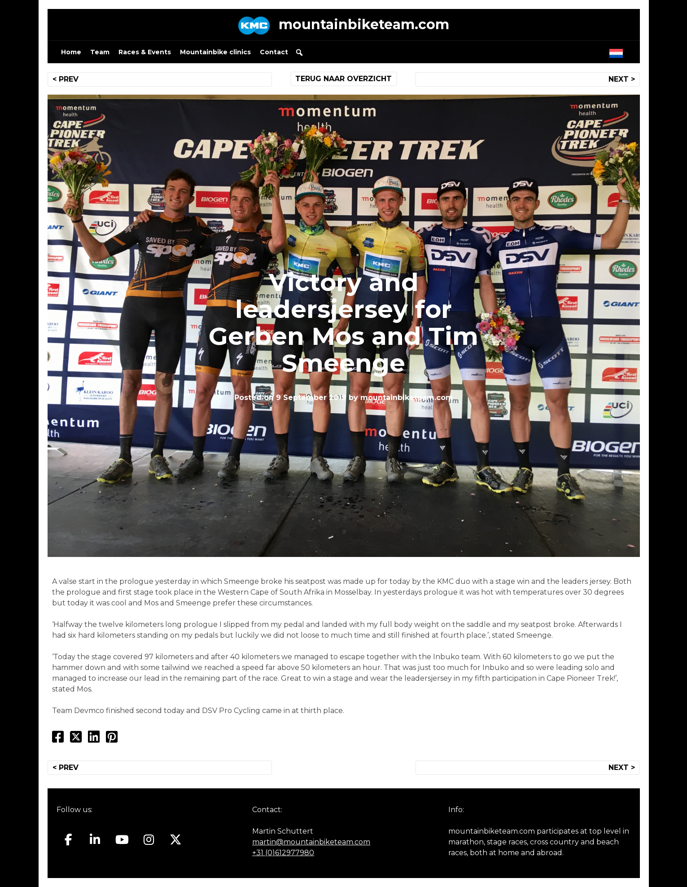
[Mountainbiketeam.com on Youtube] (122, 839)
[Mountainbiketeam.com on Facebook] (68, 839)
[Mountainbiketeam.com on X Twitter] (176, 839)
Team (99, 52)
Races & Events (144, 52)
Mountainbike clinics (215, 52)
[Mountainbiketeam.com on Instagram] (149, 839)
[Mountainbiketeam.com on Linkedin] (95, 839)
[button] (299, 52)
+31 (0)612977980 (283, 852)
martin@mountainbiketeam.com (311, 842)
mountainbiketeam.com (364, 24)
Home (71, 52)
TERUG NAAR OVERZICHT (343, 78)
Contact (274, 52)
